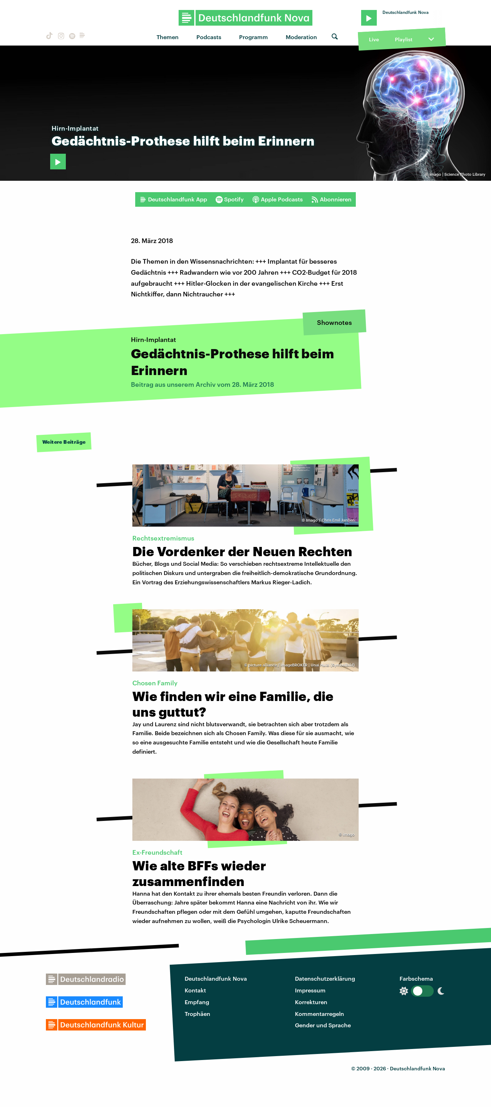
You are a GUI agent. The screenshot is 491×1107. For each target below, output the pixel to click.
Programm (253, 36)
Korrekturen (311, 1001)
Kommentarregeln (319, 1013)
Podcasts (208, 36)
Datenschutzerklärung (325, 978)
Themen (168, 36)
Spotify (230, 199)
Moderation (301, 36)
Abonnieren (331, 199)
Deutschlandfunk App (173, 199)
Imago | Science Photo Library (457, 174)
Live (374, 39)
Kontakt (195, 990)
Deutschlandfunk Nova (216, 978)
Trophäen (197, 1013)
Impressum (310, 990)
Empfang (197, 1001)
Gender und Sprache (323, 1025)
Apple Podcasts (277, 199)
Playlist (403, 39)
